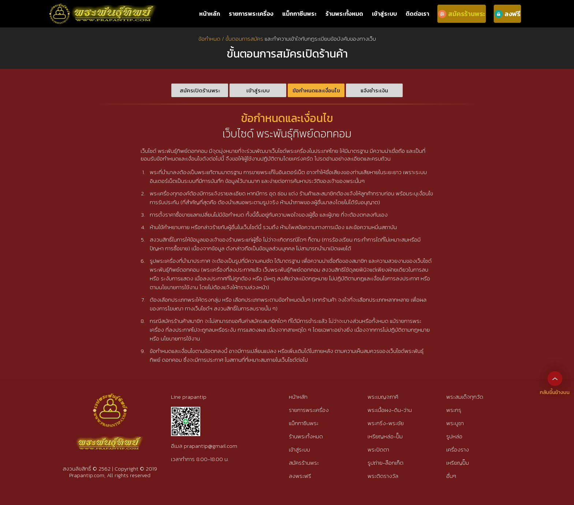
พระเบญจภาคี (383, 396)
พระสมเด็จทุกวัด (464, 396)
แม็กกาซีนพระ (299, 13)
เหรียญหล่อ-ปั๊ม (385, 436)
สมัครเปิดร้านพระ (200, 90)
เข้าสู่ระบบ (384, 13)
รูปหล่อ (454, 436)
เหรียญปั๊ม (457, 462)
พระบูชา (455, 423)
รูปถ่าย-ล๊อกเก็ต (385, 462)
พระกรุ (453, 410)
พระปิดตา (378, 449)
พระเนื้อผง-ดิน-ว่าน (390, 410)
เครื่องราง (457, 449)
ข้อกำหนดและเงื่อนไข (316, 90)
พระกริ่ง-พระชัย (386, 423)
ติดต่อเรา (417, 13)
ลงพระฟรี (300, 476)
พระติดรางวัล (383, 476)
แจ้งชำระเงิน (374, 90)
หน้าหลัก (209, 13)
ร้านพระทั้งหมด (344, 13)
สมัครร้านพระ (304, 462)
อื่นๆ (451, 476)
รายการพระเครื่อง (251, 13)
